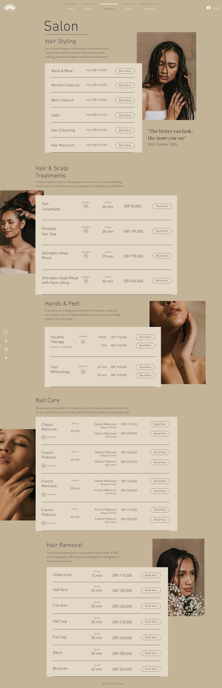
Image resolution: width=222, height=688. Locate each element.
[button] (6, 331)
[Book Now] (162, 206)
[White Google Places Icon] (6, 358)
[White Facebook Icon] (6, 341)
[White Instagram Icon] (6, 349)
